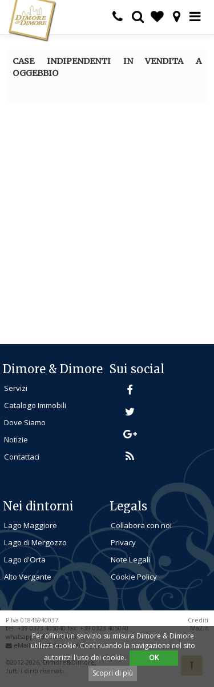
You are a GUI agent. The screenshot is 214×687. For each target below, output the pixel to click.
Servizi (15, 388)
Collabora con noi (141, 525)
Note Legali (130, 559)
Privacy (123, 542)
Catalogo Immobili (35, 405)
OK (154, 657)
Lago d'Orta (25, 559)
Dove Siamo (25, 422)
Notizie (16, 439)
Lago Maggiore (30, 525)
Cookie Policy (134, 577)
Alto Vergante (27, 577)
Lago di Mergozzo (35, 542)
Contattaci (21, 457)
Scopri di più (112, 673)
